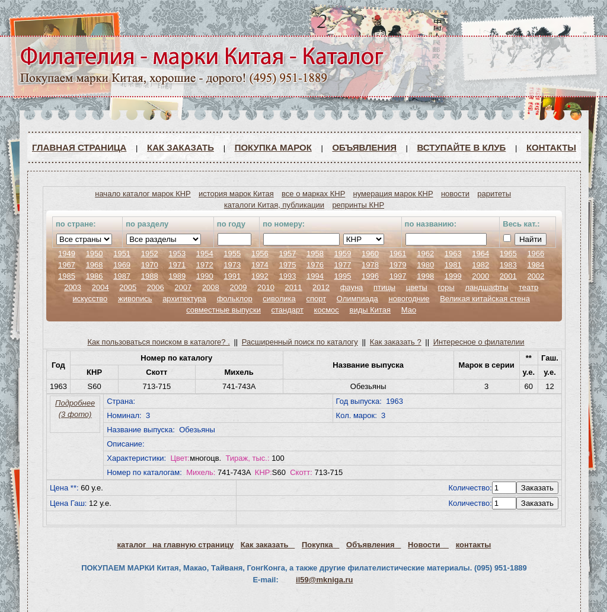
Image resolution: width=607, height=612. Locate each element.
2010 (265, 287)
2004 (100, 287)
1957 (287, 253)
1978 (370, 264)
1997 (398, 276)
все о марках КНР (313, 193)
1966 (535, 253)
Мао (408, 309)
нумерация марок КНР (393, 193)
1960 (370, 253)
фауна (351, 287)
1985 (66, 276)
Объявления (364, 147)
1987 (121, 276)
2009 (238, 287)
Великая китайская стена (485, 298)
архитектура (184, 298)
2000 (480, 276)
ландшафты (486, 287)
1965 (508, 253)
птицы (384, 287)
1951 (121, 253)
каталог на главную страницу (175, 544)
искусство (89, 298)
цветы (416, 287)
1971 (177, 264)
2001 (508, 276)
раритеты (494, 193)
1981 (453, 264)
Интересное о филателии (479, 341)
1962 (425, 253)
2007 (182, 287)
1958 (315, 253)
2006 (155, 287)
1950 (94, 253)
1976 (315, 264)
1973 (232, 264)
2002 (535, 276)
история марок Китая (236, 193)
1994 (315, 276)
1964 (480, 253)
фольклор (235, 298)
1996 (370, 276)
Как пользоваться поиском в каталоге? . (159, 341)
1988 (149, 276)
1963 (453, 253)
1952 (149, 253)
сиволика (279, 298)
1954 (204, 253)
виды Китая (370, 309)
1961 (398, 253)
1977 (343, 264)
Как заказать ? (395, 341)
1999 (453, 276)
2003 (72, 287)
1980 (425, 264)
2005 (127, 287)
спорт (316, 298)
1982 (480, 264)
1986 (94, 276)
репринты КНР (358, 204)
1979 (398, 264)
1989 (177, 276)
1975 (287, 264)
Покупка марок (273, 147)
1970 (149, 264)
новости (455, 193)
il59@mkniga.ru (324, 579)
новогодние (408, 298)
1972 (204, 264)
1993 (287, 276)
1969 (121, 264)
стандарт (287, 309)
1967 (66, 264)
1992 (260, 276)
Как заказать (180, 147)
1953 (177, 253)
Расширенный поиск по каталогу (300, 341)
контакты (473, 544)
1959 (343, 253)
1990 (204, 276)
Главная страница (79, 147)
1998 (425, 276)
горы (446, 287)
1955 (232, 253)
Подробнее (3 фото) (75, 409)
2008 (210, 287)
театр (528, 287)
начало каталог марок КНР (143, 193)
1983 (508, 264)
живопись (135, 298)
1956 (260, 253)
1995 (343, 276)
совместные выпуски (223, 309)
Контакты (551, 147)
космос (326, 309)
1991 (232, 276)
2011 (293, 287)
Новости (428, 544)
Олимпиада (357, 298)
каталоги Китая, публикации (274, 204)
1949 (66, 253)
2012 (321, 287)
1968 (94, 264)
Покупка (320, 544)
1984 (535, 264)
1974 (260, 264)
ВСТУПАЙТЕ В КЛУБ (461, 147)
